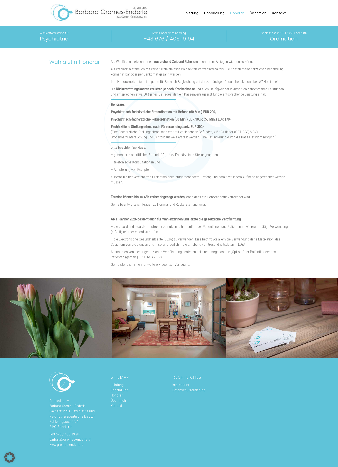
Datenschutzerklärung (188, 390)
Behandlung (119, 390)
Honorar (117, 395)
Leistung (117, 385)
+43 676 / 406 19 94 (168, 38)
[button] (9, 457)
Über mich (118, 400)
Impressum (180, 385)
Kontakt (116, 406)
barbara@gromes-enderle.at (70, 439)
